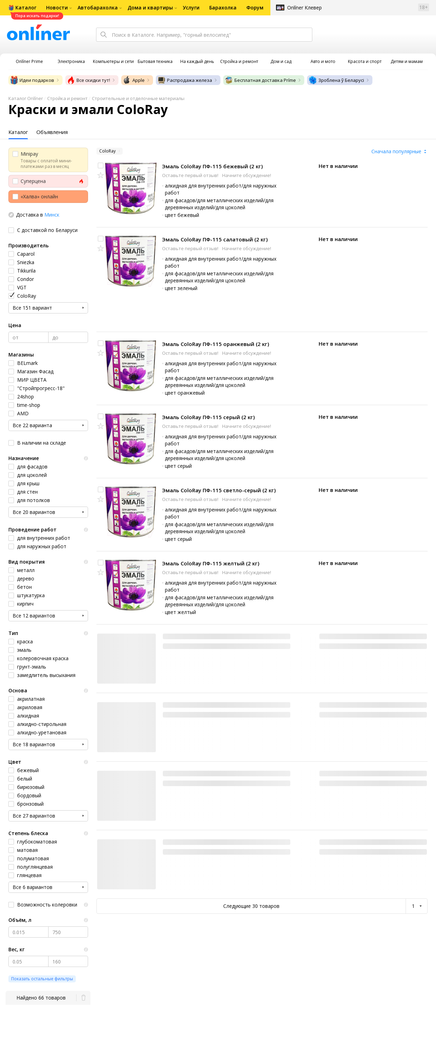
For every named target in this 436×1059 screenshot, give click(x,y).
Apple (134, 80)
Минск (51, 214)
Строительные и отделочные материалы (138, 98)
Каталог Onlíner (25, 98)
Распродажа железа (184, 80)
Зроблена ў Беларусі (336, 80)
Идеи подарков (32, 80)
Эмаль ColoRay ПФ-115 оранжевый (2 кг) (215, 343)
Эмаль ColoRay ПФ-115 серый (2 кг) (208, 417)
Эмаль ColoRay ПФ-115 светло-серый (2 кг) (219, 490)
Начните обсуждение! (246, 175)
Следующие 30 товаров (251, 906)
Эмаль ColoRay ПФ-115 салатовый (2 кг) (215, 239)
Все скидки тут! (88, 80)
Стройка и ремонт (67, 98)
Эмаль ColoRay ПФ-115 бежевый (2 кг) (212, 166)
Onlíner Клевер (304, 7)
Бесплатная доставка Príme (260, 80)
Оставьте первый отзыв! (190, 175)
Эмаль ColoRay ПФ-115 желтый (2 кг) (210, 563)
